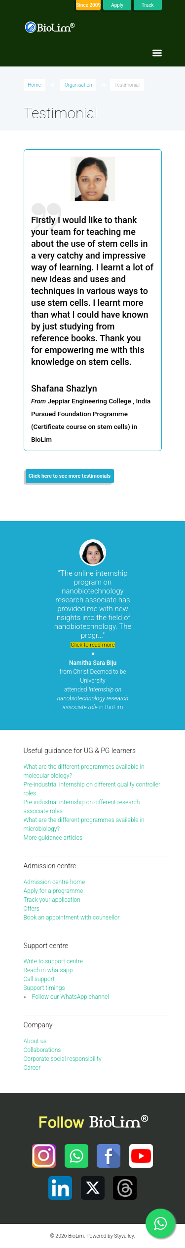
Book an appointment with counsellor (72, 917)
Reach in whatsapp (48, 970)
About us (35, 1041)
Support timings (44, 988)
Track (148, 5)
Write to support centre (53, 961)
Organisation (78, 85)
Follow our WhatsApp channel (70, 996)
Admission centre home (54, 882)
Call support (39, 979)
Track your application (52, 899)
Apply (117, 5)
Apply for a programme (53, 890)
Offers (31, 908)
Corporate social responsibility (63, 1058)
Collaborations (42, 1050)
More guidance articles (53, 837)
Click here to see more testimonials (70, 476)
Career (32, 1067)
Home (34, 85)
